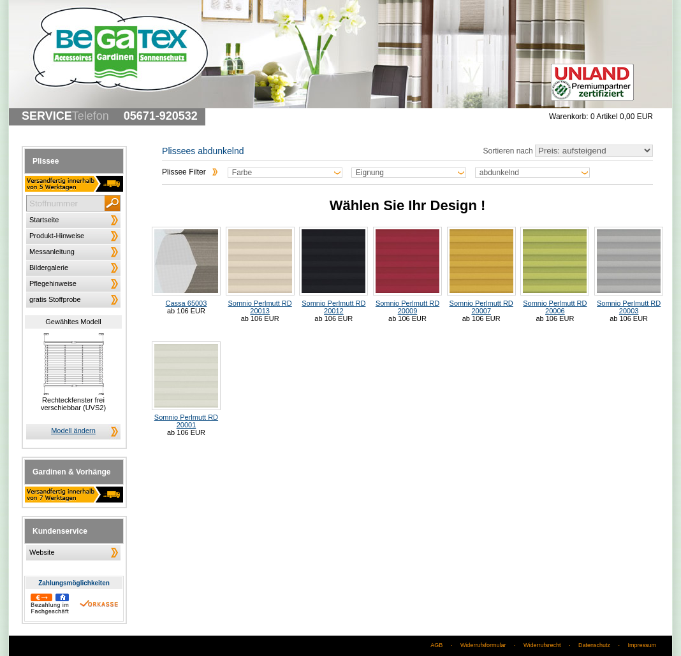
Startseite (44, 220)
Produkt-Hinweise (56, 235)
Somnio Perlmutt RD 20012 (333, 271)
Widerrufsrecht (542, 645)
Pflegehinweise (53, 283)
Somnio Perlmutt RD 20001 (186, 385)
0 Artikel (621, 116)
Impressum (641, 645)
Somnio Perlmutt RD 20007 (481, 271)
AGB (436, 645)
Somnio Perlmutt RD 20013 (260, 271)
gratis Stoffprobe (55, 299)
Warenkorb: (569, 116)
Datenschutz (594, 645)
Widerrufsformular (483, 645)
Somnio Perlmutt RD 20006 (554, 271)
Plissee (46, 161)
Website (42, 552)
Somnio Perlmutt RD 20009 (407, 271)
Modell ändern (73, 430)
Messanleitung (52, 251)
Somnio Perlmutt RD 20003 (628, 271)
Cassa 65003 (186, 267)
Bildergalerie (48, 267)
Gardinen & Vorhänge (71, 471)
